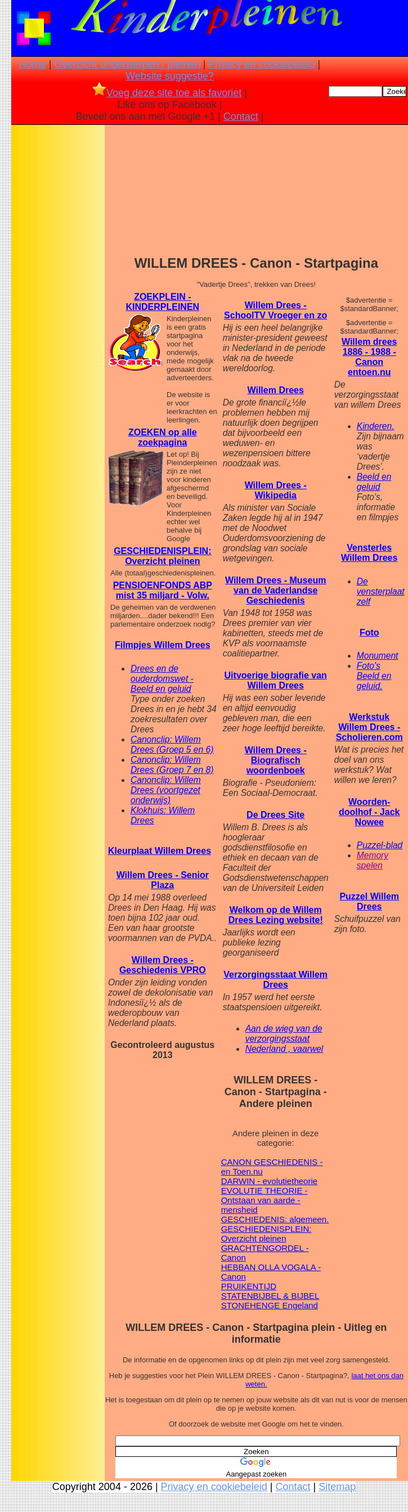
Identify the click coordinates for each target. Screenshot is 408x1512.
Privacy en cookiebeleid (261, 64)
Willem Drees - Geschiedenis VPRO (162, 965)
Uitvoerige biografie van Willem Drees (276, 680)
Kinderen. (375, 426)
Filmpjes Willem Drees (162, 645)
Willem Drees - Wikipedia (276, 490)
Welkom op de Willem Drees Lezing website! (275, 915)
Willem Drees (276, 390)
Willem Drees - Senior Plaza (162, 880)
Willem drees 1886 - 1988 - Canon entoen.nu (369, 357)
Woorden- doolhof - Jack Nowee (369, 812)
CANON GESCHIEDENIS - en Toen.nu (272, 1166)
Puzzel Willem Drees (369, 901)
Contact (240, 116)
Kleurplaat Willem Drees (159, 851)
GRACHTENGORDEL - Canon (265, 1252)
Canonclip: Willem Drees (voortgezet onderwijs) (166, 790)
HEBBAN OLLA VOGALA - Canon (271, 1271)
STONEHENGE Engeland (269, 1305)
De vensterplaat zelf (381, 591)
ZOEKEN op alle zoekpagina (162, 437)
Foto (369, 632)
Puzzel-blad (379, 845)
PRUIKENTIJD (248, 1286)
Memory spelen (372, 860)
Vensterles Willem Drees (369, 552)
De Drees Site (275, 815)
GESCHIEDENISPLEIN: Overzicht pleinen (162, 556)
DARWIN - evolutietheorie (269, 1181)
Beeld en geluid (374, 482)
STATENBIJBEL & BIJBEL (270, 1295)
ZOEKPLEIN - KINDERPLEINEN (162, 302)
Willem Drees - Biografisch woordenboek (276, 760)
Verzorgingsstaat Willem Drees (275, 979)
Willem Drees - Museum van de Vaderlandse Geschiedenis (275, 590)
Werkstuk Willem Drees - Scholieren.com (369, 727)
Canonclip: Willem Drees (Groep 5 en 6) (172, 744)
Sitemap (337, 1486)
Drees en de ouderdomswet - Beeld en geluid (162, 679)
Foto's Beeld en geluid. (374, 676)
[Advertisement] (58, 304)
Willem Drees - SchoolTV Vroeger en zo (275, 310)
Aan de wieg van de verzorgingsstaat (283, 1033)
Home (32, 64)
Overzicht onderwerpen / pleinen (127, 64)
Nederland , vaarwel (284, 1049)
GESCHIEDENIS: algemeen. (275, 1219)
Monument (377, 655)
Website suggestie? (169, 76)
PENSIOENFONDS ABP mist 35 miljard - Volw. (162, 590)
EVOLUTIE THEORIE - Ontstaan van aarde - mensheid (264, 1200)
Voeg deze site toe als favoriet (166, 92)
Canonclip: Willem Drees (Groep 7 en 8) (172, 765)
